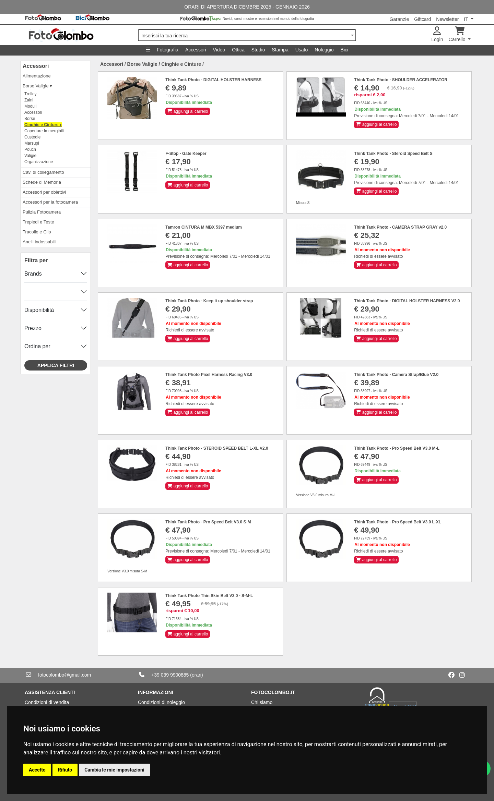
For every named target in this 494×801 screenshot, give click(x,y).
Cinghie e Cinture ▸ (43, 124)
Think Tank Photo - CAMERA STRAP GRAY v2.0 (400, 227)
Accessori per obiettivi (44, 192)
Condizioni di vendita (47, 702)
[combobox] (247, 35)
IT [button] (466, 19)
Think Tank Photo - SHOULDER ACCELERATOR (400, 79)
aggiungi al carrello (187, 111)
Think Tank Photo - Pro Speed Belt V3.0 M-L (396, 448)
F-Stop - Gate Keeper (185, 153)
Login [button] (437, 34)
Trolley (30, 94)
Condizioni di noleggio (161, 702)
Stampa (280, 49)
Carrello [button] (458, 34)
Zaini (28, 100)
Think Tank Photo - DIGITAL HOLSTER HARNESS (213, 79)
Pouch (30, 149)
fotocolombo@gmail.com (64, 675)
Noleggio (324, 49)
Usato (301, 49)
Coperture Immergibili (44, 131)
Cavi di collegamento (43, 172)
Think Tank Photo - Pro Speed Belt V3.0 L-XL (397, 522)
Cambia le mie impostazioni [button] (114, 770)
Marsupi (31, 143)
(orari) (196, 675)
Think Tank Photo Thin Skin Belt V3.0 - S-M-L (209, 595)
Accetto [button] (37, 770)
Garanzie (399, 19)
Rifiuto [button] (65, 770)
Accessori (195, 49)
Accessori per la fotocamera (50, 202)
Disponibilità (39, 310)
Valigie (30, 155)
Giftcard (422, 19)
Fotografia (167, 49)
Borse (29, 118)
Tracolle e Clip (37, 231)
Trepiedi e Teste (38, 221)
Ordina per (37, 346)
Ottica (238, 49)
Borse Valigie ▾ (37, 85)
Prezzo (33, 328)
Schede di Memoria (42, 182)
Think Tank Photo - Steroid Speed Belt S (393, 153)
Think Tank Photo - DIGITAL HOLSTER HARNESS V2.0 (407, 301)
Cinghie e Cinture (181, 64)
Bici (345, 49)
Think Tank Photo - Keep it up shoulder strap (209, 301)
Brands (33, 274)
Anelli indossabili (39, 241)
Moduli (30, 106)
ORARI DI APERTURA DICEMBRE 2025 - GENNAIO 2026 (246, 7)
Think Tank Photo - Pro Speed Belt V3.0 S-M (208, 522)
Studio (258, 49)
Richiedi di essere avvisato (378, 256)
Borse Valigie (142, 64)
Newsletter (447, 19)
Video (219, 49)
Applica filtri (55, 365)
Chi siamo (261, 702)
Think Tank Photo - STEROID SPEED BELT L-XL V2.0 (216, 448)
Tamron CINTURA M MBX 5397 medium (203, 227)
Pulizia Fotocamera (42, 212)
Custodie (32, 137)
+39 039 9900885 (170, 675)
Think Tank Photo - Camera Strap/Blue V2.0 (396, 374)
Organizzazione (38, 161)
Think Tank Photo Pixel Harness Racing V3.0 (208, 374)
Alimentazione (37, 75)
